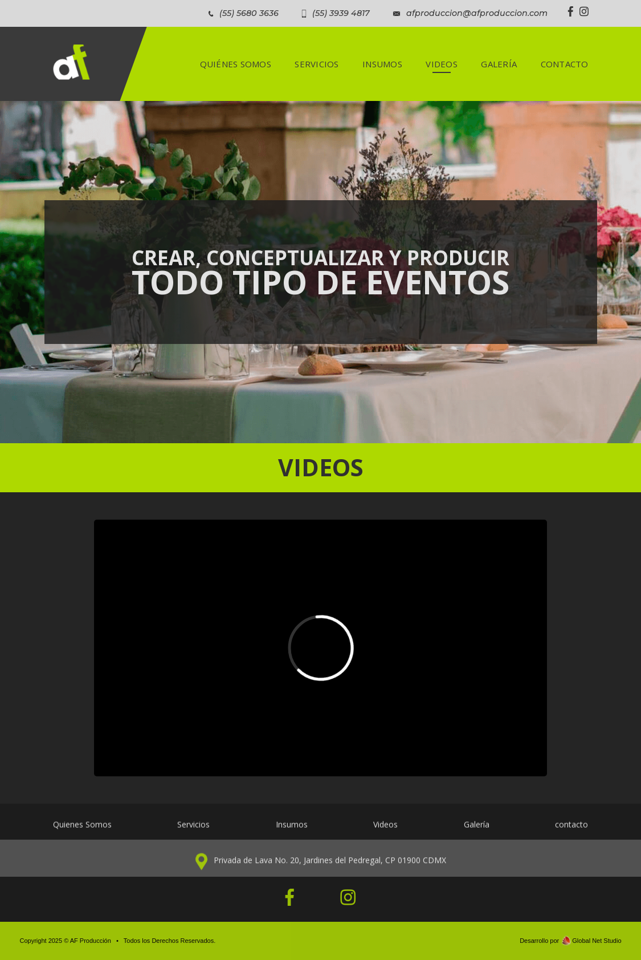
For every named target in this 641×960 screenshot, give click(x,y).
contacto (571, 830)
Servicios (193, 830)
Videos (385, 830)
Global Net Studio (596, 940)
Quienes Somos (82, 830)
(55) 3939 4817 (341, 13)
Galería (476, 830)
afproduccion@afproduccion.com (477, 13)
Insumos (292, 830)
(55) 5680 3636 (249, 13)
